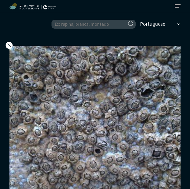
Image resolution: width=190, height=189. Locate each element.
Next (174, 126)
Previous (174, 136)
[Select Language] (160, 24)
